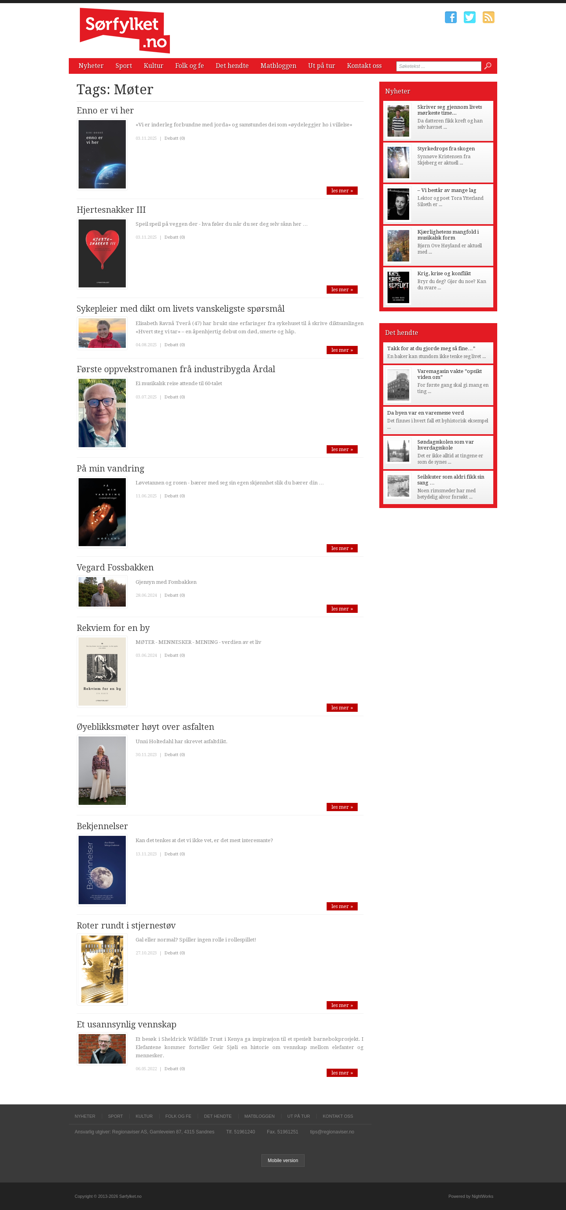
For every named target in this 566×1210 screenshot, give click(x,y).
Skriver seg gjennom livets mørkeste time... (449, 110)
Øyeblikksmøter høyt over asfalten (145, 727)
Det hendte (232, 65)
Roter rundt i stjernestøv (126, 925)
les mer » (342, 191)
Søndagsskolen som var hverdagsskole (445, 445)
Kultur (154, 65)
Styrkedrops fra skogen (446, 149)
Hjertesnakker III (111, 210)
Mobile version (283, 1160)
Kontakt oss (364, 65)
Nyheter (91, 65)
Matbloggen (278, 65)
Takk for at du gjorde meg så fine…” (431, 348)
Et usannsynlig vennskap (126, 1024)
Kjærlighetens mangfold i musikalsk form (448, 235)
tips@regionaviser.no (332, 1132)
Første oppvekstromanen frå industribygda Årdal (176, 369)
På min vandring (110, 468)
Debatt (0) (174, 138)
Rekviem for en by (113, 628)
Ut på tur (321, 65)
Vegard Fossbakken (115, 567)
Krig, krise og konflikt (444, 273)
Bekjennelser (102, 826)
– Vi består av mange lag (446, 190)
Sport (124, 65)
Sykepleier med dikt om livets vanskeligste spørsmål (181, 309)
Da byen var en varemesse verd (425, 413)
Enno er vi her (105, 110)
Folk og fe (189, 65)
